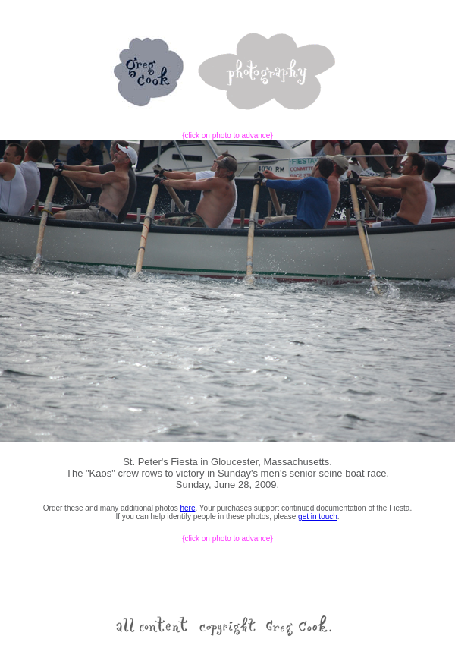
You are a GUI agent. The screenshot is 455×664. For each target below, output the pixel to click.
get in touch (317, 516)
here (187, 508)
